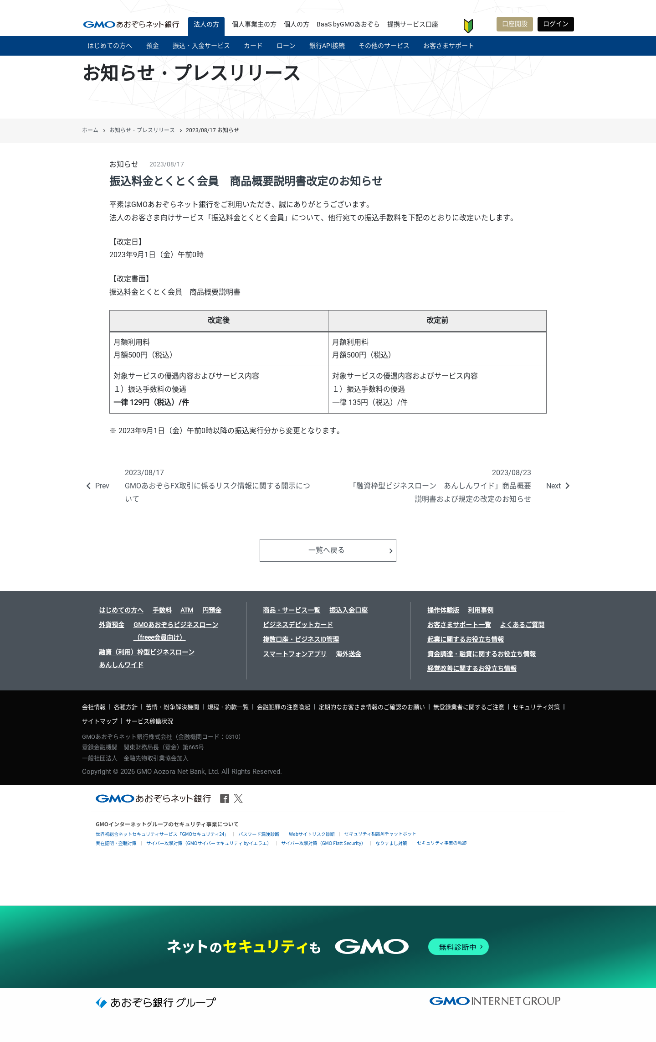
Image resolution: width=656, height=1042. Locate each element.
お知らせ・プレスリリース (142, 130)
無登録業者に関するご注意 (468, 707)
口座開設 (515, 23)
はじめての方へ (121, 610)
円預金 (211, 610)
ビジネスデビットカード (298, 624)
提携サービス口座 (412, 24)
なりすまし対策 (391, 843)
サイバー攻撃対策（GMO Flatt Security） (323, 843)
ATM (186, 610)
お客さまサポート (484, 26)
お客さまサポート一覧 (459, 624)
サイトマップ (100, 721)
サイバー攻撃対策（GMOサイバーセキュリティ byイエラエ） (209, 843)
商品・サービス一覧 (291, 610)
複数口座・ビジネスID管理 (301, 639)
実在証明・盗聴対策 (116, 843)
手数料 (162, 610)
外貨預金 (111, 624)
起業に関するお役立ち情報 (465, 639)
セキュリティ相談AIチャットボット (380, 833)
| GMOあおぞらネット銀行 (131, 24)
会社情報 (94, 707)
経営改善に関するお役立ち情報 (472, 668)
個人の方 (296, 24)
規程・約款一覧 (228, 707)
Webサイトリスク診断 (312, 833)
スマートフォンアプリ (295, 654)
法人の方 (206, 24)
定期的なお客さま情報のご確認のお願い (371, 707)
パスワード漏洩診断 (258, 833)
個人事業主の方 (254, 24)
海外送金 (348, 654)
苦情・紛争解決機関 (172, 707)
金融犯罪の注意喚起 (283, 707)
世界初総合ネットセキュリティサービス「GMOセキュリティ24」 (162, 833)
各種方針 (126, 707)
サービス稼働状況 (149, 721)
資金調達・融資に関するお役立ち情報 (481, 654)
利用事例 (480, 610)
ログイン (556, 23)
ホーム (90, 130)
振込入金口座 (348, 610)
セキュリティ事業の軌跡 (441, 842)
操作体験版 (443, 610)
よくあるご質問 (522, 624)
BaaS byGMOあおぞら (348, 24)
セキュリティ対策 (536, 707)
